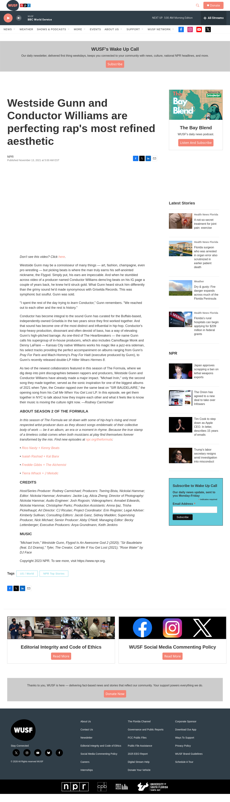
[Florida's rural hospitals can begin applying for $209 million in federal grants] (180, 327)
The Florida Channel (139, 729)
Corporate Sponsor (185, 729)
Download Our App (185, 737)
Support (133, 37)
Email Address (184, 512)
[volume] (19, 26)
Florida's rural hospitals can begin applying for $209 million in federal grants (206, 334)
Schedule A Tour (184, 770)
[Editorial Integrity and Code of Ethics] (61, 636)
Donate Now (115, 702)
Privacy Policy (183, 754)
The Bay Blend (196, 135)
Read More (61, 664)
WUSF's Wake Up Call (115, 57)
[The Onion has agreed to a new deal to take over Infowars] (180, 406)
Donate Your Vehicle (139, 778)
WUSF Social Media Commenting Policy (172, 655)
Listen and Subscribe (196, 151)
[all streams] (213, 26)
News (8, 37)
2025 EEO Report (138, 762)
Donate (217, 9)
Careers (84, 770)
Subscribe (115, 72)
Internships (86, 778)
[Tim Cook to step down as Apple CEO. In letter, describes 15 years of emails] (180, 433)
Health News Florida (206, 222)
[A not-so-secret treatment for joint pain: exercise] (180, 229)
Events (95, 37)
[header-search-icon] (199, 9)
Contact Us (86, 737)
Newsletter (86, 745)
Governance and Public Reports (145, 737)
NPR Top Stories (54, 581)
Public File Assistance (140, 754)
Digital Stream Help (139, 770)
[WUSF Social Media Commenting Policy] (172, 636)
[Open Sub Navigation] (14, 37)
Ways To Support (184, 745)
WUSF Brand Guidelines (189, 762)
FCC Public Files (137, 745)
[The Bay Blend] (196, 113)
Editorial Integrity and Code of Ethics (61, 655)
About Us (85, 729)
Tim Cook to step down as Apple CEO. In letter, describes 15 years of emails (206, 434)
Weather (26, 37)
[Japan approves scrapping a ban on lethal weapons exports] (180, 379)
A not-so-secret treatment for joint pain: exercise (205, 231)
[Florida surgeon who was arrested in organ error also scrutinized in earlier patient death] (180, 256)
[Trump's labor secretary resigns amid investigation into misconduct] (180, 463)
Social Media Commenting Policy (98, 762)
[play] (8, 26)
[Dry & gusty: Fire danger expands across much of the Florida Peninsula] (180, 296)
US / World (27, 581)
